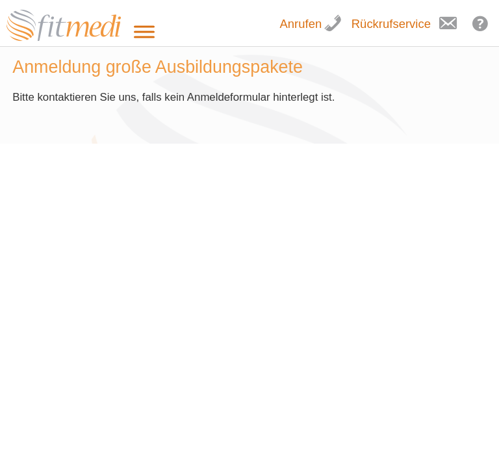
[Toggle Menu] (144, 32)
